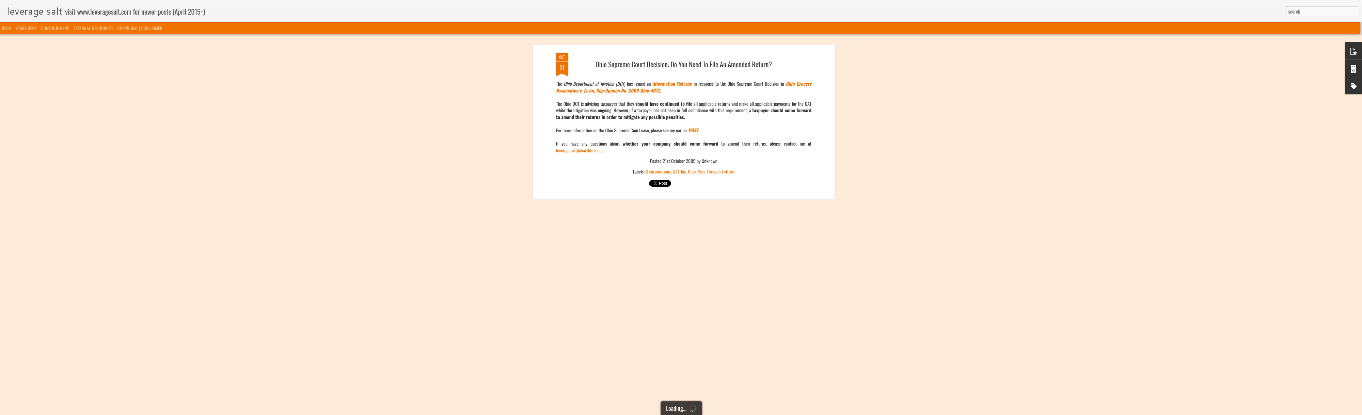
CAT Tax (679, 94)
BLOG (6, 28)
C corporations (658, 94)
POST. (693, 53)
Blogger (716, 410)
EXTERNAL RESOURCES (93, 28)
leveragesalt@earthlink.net (579, 73)
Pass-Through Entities (716, 94)
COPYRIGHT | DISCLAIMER (140, 28)
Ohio (692, 94)
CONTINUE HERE (55, 28)
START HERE (26, 28)
